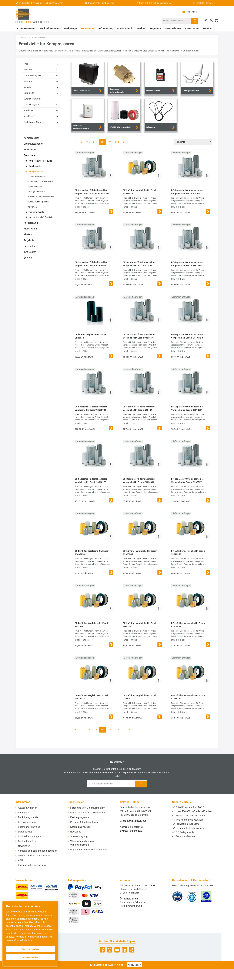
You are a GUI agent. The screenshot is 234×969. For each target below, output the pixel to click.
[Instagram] (109, 949)
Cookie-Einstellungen (29, 836)
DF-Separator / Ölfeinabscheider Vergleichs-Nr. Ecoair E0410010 (139, 480)
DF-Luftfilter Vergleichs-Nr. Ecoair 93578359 (188, 552)
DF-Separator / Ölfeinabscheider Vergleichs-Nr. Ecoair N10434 (139, 408)
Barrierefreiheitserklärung (32, 865)
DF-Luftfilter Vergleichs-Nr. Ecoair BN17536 (140, 625)
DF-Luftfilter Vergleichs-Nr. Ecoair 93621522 (140, 192)
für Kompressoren (34, 171)
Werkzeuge (30, 149)
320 (117, 142)
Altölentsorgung (79, 836)
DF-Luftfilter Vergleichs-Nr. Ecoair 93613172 (92, 697)
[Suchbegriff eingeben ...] (176, 21)
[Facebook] (102, 949)
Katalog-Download (80, 826)
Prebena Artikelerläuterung (84, 822)
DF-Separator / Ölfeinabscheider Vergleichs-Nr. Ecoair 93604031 (91, 264)
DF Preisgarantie (27, 822)
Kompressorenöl (35, 187)
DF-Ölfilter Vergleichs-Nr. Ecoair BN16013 (91, 336)
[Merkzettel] (206, 21)
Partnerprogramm (80, 817)
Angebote (29, 240)
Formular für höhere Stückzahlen (88, 812)
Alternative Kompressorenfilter (41, 197)
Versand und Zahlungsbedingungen (37, 850)
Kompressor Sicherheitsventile (40, 182)
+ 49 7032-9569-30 (133, 821)
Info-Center (30, 251)
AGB (20, 860)
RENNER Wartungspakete (38, 202)
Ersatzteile (30, 155)
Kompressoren (32, 138)
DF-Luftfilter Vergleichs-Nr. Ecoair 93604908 (188, 625)
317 (95, 142)
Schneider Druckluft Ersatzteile (40, 217)
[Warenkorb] (216, 21)
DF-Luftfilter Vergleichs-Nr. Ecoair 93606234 (92, 552)
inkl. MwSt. (190, 12)
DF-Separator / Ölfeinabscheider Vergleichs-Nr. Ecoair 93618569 (187, 408)
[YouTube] (117, 949)
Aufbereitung (31, 222)
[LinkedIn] (124, 949)
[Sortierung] (193, 142)
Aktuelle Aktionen (27, 807)
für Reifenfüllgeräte (35, 212)
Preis (41, 64)
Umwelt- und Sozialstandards (34, 855)
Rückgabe (75, 831)
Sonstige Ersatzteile (36, 192)
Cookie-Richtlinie (27, 841)
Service (28, 257)
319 (110, 142)
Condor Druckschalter (37, 176)
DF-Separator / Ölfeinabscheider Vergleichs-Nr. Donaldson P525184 (92, 192)
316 (88, 142)
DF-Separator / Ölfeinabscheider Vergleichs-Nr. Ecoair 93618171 (139, 336)
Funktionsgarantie (28, 817)
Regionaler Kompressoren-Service (88, 849)
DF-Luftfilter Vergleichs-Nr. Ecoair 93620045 (140, 552)
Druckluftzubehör (33, 143)
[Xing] (131, 949)
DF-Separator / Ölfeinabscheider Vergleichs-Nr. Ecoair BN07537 (187, 480)
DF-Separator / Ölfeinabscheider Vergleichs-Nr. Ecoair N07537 (139, 264)
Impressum (24, 812)
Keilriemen (32, 207)
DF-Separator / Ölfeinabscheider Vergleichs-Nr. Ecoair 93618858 (187, 264)
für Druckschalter (34, 166)
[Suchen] (194, 21)
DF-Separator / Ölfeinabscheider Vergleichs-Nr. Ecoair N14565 (187, 192)
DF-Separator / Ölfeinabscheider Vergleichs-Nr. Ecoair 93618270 (91, 480)
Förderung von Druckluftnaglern (87, 807)
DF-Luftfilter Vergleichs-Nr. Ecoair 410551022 (188, 697)
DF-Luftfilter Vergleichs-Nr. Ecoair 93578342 (92, 625)
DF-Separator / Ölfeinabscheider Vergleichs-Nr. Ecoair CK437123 (187, 336)
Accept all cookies (30, 949)
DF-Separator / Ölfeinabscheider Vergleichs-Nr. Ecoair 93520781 (91, 408)
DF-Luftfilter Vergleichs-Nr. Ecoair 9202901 (140, 697)
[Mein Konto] (211, 21)
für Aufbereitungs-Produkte (39, 161)
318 (102, 142)
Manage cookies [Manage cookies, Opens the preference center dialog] (30, 957)
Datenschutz (25, 831)
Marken (28, 234)
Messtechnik (30, 228)
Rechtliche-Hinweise (29, 826)
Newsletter (24, 846)
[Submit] (141, 783)
